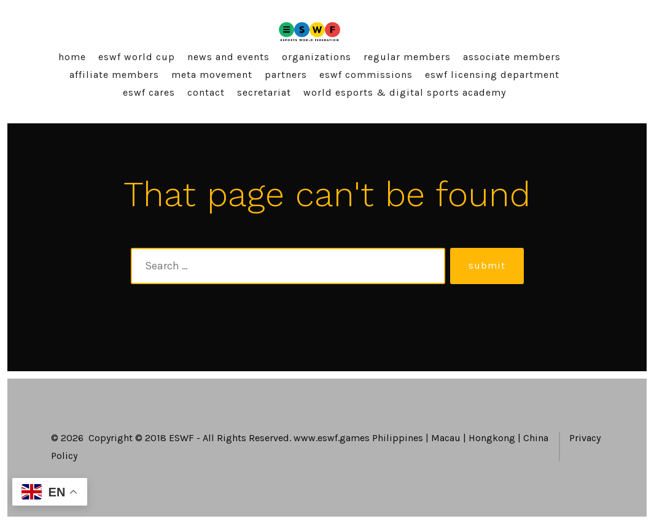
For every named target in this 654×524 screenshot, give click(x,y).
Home (72, 57)
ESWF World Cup (136, 57)
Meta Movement (211, 74)
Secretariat (264, 92)
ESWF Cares (149, 92)
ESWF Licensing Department (492, 74)
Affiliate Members (114, 74)
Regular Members (407, 57)
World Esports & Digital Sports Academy (404, 92)
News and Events (228, 57)
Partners (286, 74)
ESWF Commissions (366, 74)
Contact (206, 92)
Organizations (316, 57)
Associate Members (512, 57)
